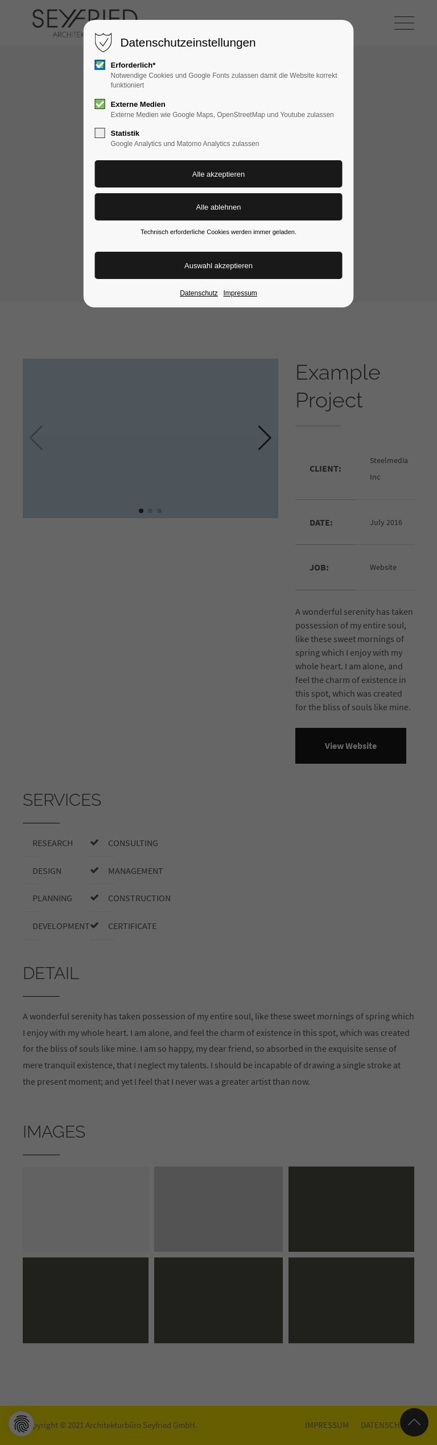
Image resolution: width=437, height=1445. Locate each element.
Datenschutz (199, 293)
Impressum (240, 293)
